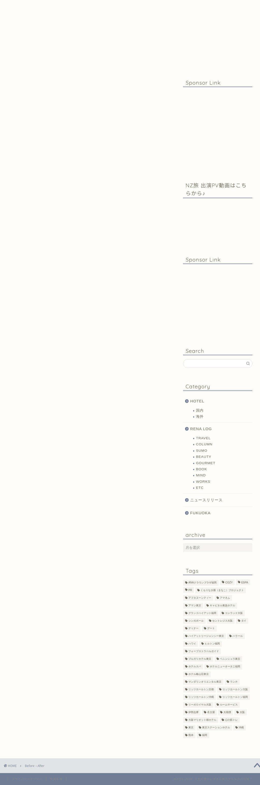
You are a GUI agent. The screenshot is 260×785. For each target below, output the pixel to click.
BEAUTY (203, 457)
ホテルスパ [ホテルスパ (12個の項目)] (194, 666)
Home (44, 6)
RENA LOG (201, 429)
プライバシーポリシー (27, 779)
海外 (200, 416)
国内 (200, 410)
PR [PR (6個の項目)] (190, 590)
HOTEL (197, 401)
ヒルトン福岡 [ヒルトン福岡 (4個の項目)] (212, 643)
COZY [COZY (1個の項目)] (229, 582)
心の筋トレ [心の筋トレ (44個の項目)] (231, 720)
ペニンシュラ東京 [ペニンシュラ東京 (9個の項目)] (230, 659)
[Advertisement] (217, 130)
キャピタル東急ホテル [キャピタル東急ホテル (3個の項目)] (222, 605)
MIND (201, 475)
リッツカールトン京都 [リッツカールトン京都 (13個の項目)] (201, 689)
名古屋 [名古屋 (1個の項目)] (211, 712)
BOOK (201, 469)
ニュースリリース (206, 500)
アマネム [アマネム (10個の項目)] (225, 598)
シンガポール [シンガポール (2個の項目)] (196, 621)
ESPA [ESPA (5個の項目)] (244, 582)
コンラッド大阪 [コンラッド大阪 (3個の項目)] (234, 613)
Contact (167, 6)
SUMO (201, 450)
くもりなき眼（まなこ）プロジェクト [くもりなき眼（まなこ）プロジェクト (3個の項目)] (222, 590)
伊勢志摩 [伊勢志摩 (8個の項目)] (193, 712)
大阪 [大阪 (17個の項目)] (242, 712)
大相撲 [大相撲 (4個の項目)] (227, 712)
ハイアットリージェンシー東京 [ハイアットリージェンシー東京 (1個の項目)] (206, 636)
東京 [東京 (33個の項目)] (190, 727)
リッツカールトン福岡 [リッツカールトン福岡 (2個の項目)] (235, 697)
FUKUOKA (200, 513)
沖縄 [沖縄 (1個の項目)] (241, 727)
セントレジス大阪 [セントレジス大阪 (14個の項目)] (222, 621)
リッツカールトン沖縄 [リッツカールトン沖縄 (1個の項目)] (201, 697)
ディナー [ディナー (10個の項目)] (193, 628)
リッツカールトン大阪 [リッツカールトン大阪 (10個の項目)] (235, 689)
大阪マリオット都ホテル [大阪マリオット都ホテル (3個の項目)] (202, 720)
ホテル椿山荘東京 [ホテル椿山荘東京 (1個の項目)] (198, 674)
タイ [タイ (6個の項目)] (243, 621)
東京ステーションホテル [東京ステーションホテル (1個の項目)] (216, 727)
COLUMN (204, 444)
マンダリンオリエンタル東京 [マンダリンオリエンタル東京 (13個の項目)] (204, 682)
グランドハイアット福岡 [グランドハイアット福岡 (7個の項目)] (202, 613)
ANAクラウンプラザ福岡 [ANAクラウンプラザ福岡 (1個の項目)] (202, 582)
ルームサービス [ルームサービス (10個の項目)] (229, 704)
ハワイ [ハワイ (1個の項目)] (192, 643)
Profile (107, 6)
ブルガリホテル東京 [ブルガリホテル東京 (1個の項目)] (199, 659)
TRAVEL (203, 438)
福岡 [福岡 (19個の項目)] (204, 735)
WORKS (203, 482)
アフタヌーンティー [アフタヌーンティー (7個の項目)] (199, 598)
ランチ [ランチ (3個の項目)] (234, 682)
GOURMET (205, 463)
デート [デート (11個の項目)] (211, 628)
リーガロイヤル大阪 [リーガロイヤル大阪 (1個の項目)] (199, 704)
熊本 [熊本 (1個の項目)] (190, 735)
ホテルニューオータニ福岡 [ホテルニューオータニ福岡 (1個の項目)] (225, 666)
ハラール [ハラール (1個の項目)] (238, 636)
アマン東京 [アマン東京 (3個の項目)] (194, 605)
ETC (200, 488)
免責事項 (56, 779)
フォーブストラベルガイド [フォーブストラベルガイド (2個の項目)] (203, 651)
